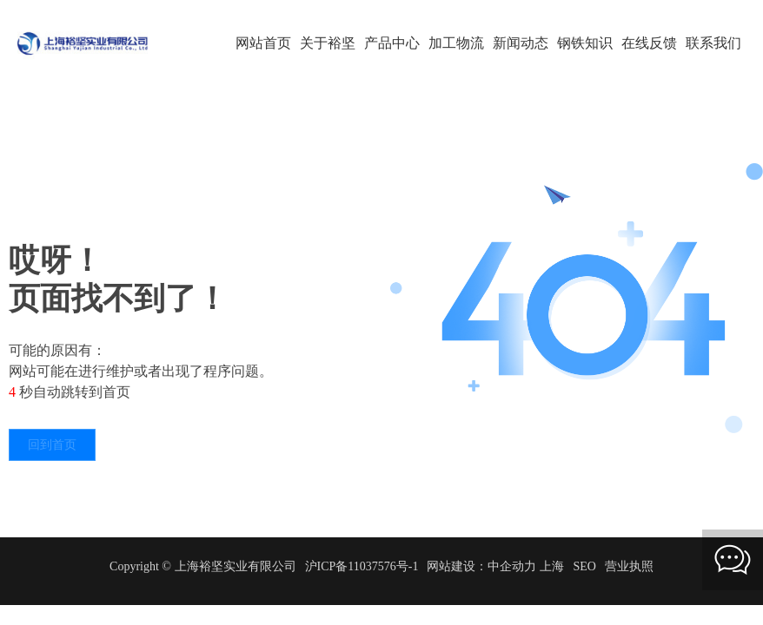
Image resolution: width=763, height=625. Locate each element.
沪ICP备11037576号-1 (362, 566)
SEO (584, 566)
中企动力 (512, 566)
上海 (552, 566)
